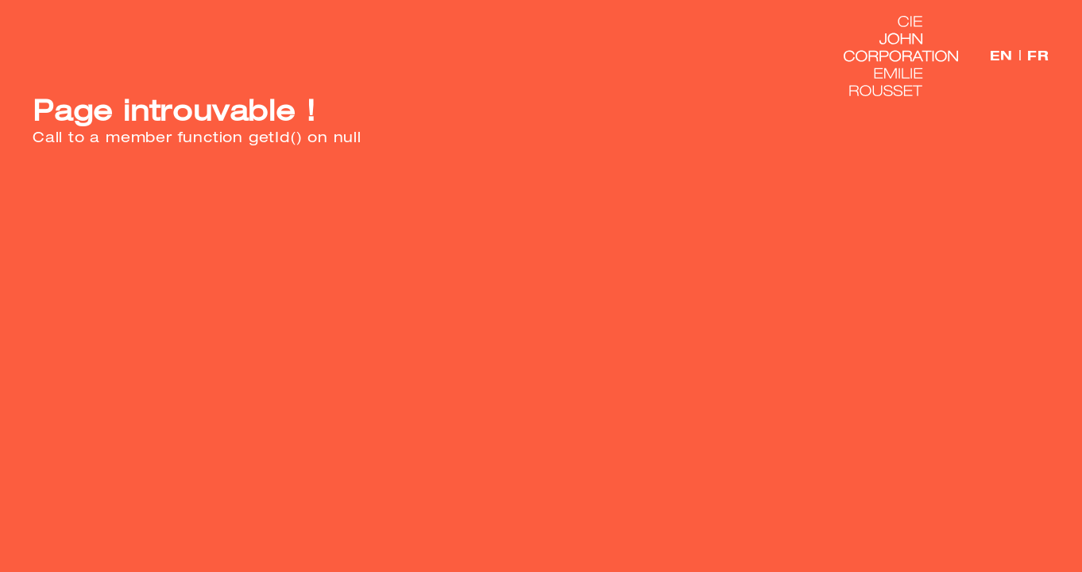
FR (1038, 55)
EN (1001, 55)
